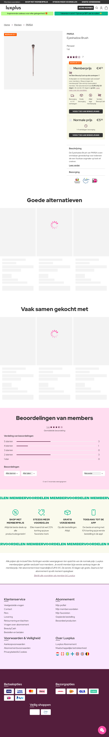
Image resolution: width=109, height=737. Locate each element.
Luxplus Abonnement (66, 644)
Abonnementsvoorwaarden (17, 648)
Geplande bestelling (65, 616)
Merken (18, 24)
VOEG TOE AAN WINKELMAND (86, 111)
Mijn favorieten (63, 613)
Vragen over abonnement (16, 624)
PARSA (29, 24)
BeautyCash (10, 628)
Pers (6, 613)
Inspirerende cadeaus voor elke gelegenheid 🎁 (27, 13)
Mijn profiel (61, 605)
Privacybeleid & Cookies (15, 651)
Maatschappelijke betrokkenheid (71, 648)
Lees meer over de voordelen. (84, 89)
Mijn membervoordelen (67, 609)
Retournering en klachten (16, 620)
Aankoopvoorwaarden (14, 644)
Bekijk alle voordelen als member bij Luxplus (54, 575)
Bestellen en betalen (14, 632)
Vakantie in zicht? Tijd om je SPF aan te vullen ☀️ (81, 13)
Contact (8, 609)
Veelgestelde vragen (14, 605)
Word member (86, 8)
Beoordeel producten (66, 620)
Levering (8, 616)
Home (7, 24)
